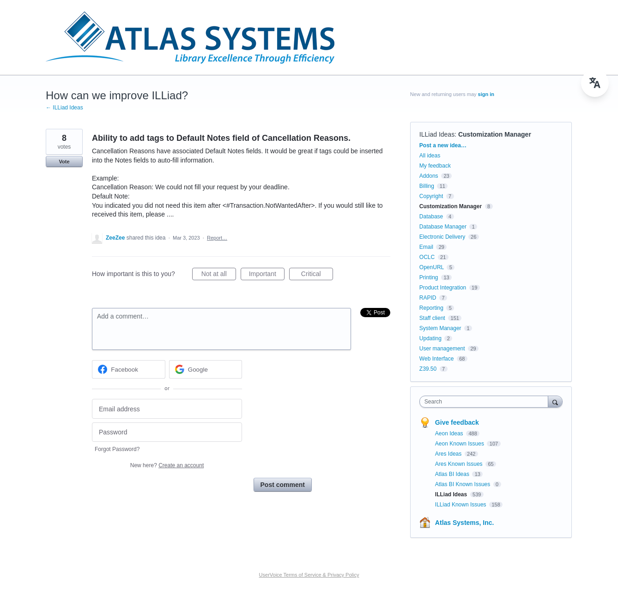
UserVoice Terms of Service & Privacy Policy (309, 575)
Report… (217, 238)
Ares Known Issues (459, 464)
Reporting (431, 308)
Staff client (432, 318)
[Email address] (167, 409)
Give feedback (457, 422)
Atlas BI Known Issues (463, 484)
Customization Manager (494, 134)
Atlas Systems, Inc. (464, 522)
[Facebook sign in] (128, 369)
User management (442, 348)
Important (267, 275)
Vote (64, 161)
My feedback (435, 166)
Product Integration (442, 287)
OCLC (427, 257)
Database (431, 216)
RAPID (427, 298)
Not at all (218, 275)
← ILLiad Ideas (64, 107)
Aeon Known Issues (460, 443)
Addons (428, 176)
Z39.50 (427, 369)
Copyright (431, 196)
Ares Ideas (449, 454)
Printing (428, 277)
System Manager (440, 328)
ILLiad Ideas (436, 134)
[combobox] (486, 401)
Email (426, 247)
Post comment (283, 484)
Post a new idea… (443, 145)
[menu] (595, 83)
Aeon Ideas (450, 433)
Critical (317, 275)
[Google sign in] (205, 369)
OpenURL (431, 267)
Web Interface (436, 358)
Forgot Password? (117, 449)
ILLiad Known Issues (461, 504)
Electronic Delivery (442, 237)
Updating (430, 338)
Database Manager (443, 226)
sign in (486, 94)
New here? (167, 465)
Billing (426, 186)
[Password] (167, 432)
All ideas (429, 155)
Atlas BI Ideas (453, 474)
